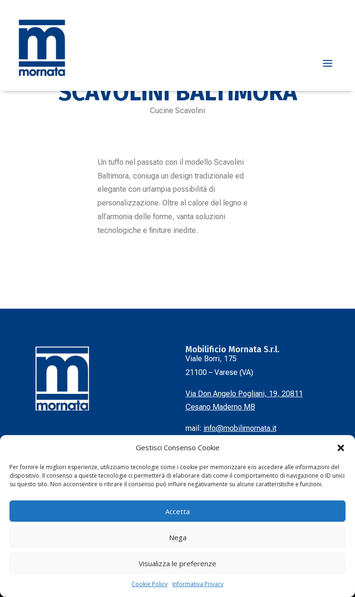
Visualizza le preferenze (177, 563)
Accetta (177, 511)
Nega (177, 537)
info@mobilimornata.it (240, 428)
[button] (341, 448)
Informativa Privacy (197, 584)
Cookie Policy (150, 584)
